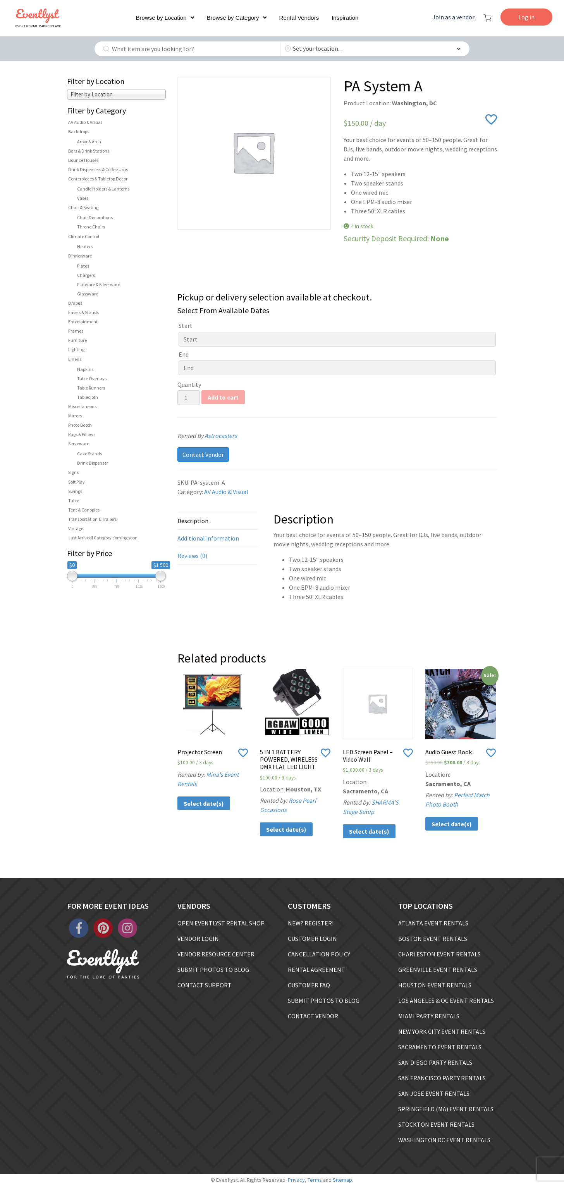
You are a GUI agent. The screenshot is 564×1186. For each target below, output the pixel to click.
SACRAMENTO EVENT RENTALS (439, 1047)
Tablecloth (87, 397)
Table (73, 500)
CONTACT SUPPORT (204, 985)
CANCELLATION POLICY (319, 954)
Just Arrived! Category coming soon (103, 538)
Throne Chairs (91, 227)
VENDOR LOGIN (198, 938)
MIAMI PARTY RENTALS (428, 1016)
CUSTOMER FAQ (309, 985)
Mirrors (75, 416)
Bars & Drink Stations (88, 151)
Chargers (86, 275)
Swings (75, 491)
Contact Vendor (203, 454)
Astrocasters (230, 435)
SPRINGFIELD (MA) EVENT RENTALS (446, 1109)
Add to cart (223, 397)
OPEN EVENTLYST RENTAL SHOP (221, 923)
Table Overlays (92, 378)
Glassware (87, 294)
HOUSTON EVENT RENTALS (434, 985)
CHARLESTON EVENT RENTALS (439, 954)
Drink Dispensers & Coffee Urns (98, 169)
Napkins (85, 369)
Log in (526, 17)
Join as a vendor (453, 17)
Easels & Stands (83, 312)
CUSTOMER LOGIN (312, 938)
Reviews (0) (192, 556)
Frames (75, 331)
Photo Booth (80, 425)
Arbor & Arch (89, 141)
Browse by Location (161, 17)
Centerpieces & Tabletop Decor (97, 179)
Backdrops (78, 131)
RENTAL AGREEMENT (316, 969)
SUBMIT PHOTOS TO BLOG (213, 969)
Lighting (76, 349)
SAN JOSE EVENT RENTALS (433, 1093)
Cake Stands (89, 454)
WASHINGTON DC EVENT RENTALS (444, 1140)
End (184, 354)
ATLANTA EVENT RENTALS (433, 923)
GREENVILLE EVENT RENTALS (437, 969)
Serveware (78, 443)
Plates (83, 266)
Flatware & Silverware (98, 284)
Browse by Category (233, 17)
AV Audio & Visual (85, 122)
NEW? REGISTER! (311, 923)
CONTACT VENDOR (313, 1016)
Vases (82, 198)
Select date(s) (204, 803)
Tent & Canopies (84, 510)
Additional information (208, 538)
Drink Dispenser (92, 463)
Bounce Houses (83, 160)
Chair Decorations (95, 217)
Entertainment (83, 321)
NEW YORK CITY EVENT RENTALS (441, 1031)
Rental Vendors (299, 17)
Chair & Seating (83, 207)
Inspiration (345, 17)
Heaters (85, 246)
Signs (73, 472)
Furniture (77, 340)
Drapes (75, 303)
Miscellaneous (82, 406)
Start (186, 326)
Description (192, 521)
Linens (74, 359)
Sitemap (342, 1179)
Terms (315, 1179)
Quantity (189, 384)
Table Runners (91, 388)
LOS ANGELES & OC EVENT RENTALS (446, 1000)
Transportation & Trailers (92, 519)
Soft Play (76, 482)
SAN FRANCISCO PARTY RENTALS (442, 1078)
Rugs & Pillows (81, 434)
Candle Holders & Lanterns (103, 189)
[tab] (217, 521)
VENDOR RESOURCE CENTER (215, 954)
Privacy (296, 1179)
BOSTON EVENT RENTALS (432, 938)
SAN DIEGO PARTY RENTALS (435, 1062)
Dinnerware (80, 256)
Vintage (75, 528)
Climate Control (83, 236)
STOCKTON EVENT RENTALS (436, 1124)
